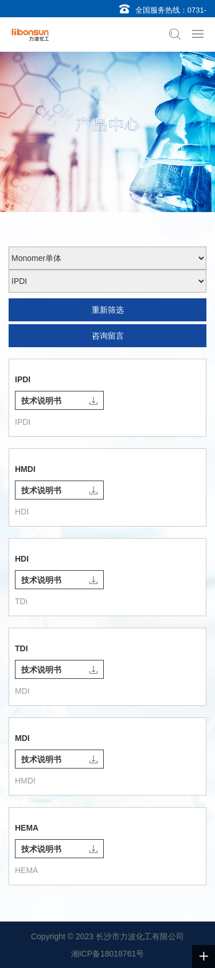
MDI (22, 738)
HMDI (25, 469)
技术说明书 (59, 400)
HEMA (26, 827)
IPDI (22, 379)
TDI (21, 648)
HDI (22, 558)
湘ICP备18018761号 (107, 953)
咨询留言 (108, 335)
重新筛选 (108, 309)
